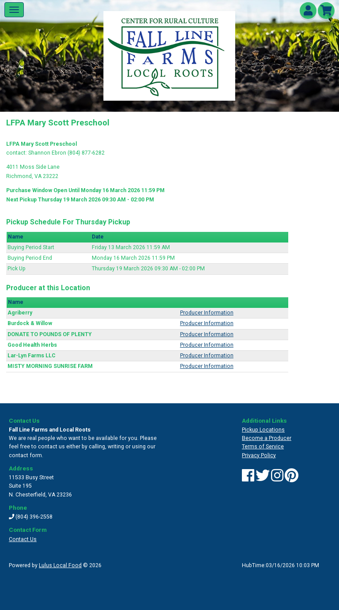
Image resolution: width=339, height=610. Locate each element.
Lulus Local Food (60, 565)
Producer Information (207, 313)
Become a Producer (266, 438)
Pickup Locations (263, 430)
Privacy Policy (259, 455)
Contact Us (23, 539)
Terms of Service (263, 446)
